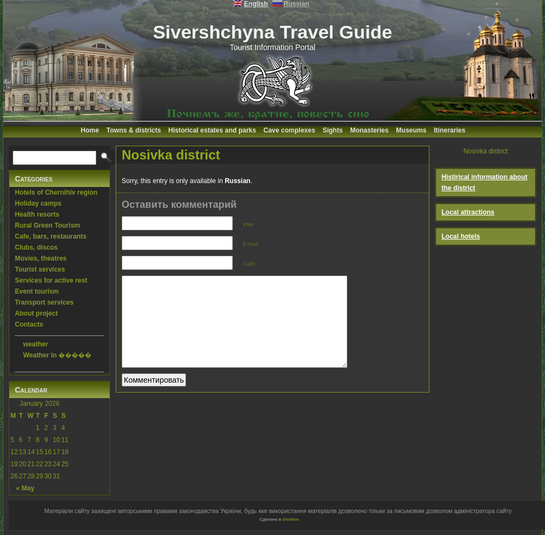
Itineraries (449, 130)
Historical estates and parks (212, 130)
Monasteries (369, 130)
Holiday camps (38, 203)
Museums (411, 130)
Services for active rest (51, 280)
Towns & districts (133, 130)
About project (36, 313)
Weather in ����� (57, 355)
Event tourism (37, 291)
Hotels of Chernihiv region (56, 192)
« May (25, 488)
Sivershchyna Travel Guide (273, 31)
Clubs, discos (36, 247)
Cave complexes (289, 130)
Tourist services (40, 269)
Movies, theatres (41, 258)
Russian (237, 181)
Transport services (44, 302)
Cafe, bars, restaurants (50, 236)
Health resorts (37, 214)
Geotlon (290, 519)
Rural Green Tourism (47, 225)
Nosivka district (171, 154)
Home (90, 130)
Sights (333, 130)
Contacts (29, 324)
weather (35, 344)
